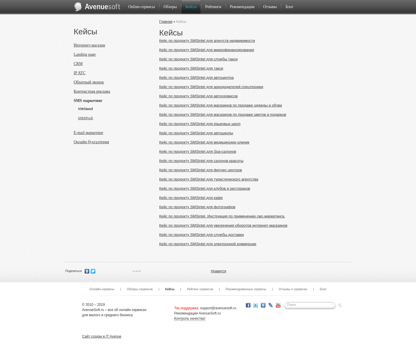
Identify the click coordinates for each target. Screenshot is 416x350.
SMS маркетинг (88, 100)
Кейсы (190, 7)
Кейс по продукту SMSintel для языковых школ (199, 124)
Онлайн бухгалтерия (91, 142)
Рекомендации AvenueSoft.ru (197, 313)
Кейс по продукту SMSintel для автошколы (196, 133)
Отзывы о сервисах (292, 289)
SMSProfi (85, 118)
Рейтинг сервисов (200, 289)
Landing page (85, 54)
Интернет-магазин (89, 45)
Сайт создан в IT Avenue (101, 336)
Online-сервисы (141, 7)
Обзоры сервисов (140, 289)
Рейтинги (213, 7)
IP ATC (80, 73)
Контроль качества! (189, 319)
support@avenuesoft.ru (218, 308)
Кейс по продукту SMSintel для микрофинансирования (206, 50)
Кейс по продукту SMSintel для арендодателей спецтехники (211, 87)
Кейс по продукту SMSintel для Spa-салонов (197, 151)
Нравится (218, 271)
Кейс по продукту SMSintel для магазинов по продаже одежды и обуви (220, 105)
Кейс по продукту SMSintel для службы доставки (201, 234)
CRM (78, 64)
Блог (289, 7)
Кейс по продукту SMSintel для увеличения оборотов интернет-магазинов (223, 225)
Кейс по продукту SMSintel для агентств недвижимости (207, 40)
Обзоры (170, 7)
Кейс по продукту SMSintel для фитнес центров (200, 170)
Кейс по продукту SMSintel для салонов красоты (201, 161)
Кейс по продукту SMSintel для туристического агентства (208, 179)
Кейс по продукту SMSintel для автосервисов (198, 96)
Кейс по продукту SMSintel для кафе (191, 198)
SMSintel (85, 109)
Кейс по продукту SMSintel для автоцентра (196, 77)
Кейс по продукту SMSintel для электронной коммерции (207, 244)
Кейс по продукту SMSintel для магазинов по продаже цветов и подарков (222, 114)
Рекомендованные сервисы (246, 289)
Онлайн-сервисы (101, 289)
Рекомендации (242, 7)
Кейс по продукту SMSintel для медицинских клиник (204, 142)
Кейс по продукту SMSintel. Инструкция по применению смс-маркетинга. (222, 216)
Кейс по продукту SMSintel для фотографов (197, 207)
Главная (165, 22)
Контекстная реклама (92, 91)
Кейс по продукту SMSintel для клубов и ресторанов (204, 188)
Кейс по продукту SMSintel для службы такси (198, 59)
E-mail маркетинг (88, 133)
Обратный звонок (89, 82)
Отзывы (270, 7)
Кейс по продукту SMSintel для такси (191, 68)
